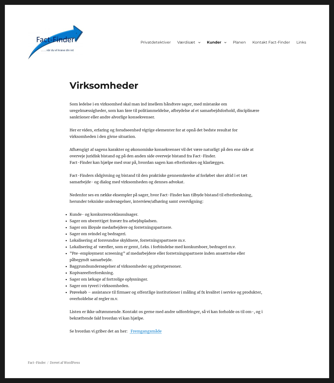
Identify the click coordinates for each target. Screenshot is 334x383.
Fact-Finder (37, 363)
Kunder (214, 42)
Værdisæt (186, 42)
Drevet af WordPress (65, 363)
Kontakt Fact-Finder (271, 42)
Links (301, 42)
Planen (239, 42)
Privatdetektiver (156, 42)
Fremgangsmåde (146, 331)
